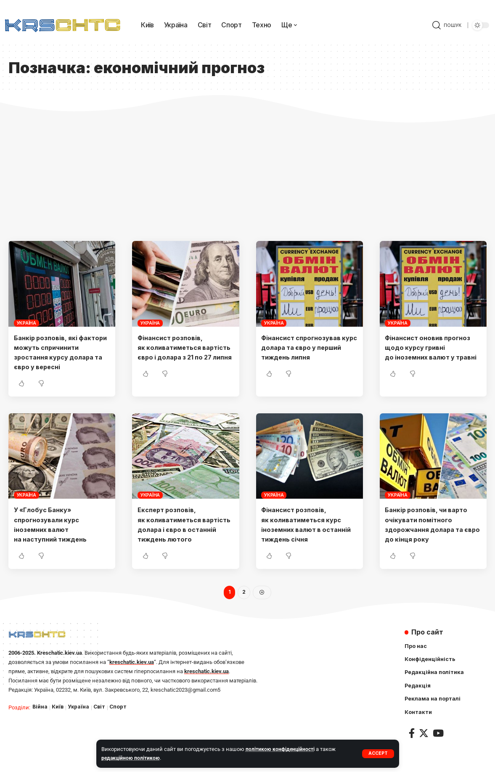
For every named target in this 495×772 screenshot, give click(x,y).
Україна (26, 323)
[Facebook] (412, 755)
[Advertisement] (247, 178)
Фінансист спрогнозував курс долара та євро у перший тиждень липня (305, 347)
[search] (446, 25)
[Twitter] (424, 755)
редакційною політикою (131, 758)
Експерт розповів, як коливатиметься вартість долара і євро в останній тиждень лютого (178, 539)
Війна (40, 727)
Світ (101, 727)
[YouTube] (438, 755)
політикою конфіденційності (282, 749)
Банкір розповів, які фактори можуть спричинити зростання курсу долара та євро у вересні (55, 357)
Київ (58, 727)
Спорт (121, 727)
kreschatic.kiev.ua (131, 682)
